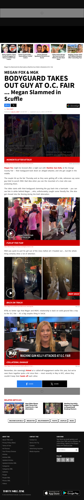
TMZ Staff (9, 109)
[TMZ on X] (8, 29)
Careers (32, 445)
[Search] (81, 40)
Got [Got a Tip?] (7, 35)
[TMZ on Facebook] (3, 29)
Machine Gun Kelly (16, 421)
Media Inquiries (34, 451)
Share (29, 384)
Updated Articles (7, 460)
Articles (4, 454)
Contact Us (33, 440)
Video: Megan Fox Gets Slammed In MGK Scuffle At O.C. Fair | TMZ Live (19, 366)
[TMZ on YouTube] (68, 460)
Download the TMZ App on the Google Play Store (71, 493)
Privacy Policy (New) (9, 443)
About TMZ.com (7, 440)
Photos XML (6, 480)
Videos (4, 483)
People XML (6, 478)
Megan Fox (31, 421)
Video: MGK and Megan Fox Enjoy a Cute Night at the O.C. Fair (18, 246)
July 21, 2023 (15, 112)
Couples (63, 421)
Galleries (5, 472)
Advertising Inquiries (36, 448)
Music (72, 421)
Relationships (43, 421)
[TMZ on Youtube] (13, 29)
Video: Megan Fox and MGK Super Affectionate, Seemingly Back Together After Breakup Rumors (19, 306)
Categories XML (7, 469)
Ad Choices (6, 448)
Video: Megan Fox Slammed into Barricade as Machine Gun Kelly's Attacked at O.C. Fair (19, 163)
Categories (5, 466)
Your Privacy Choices (9, 451)
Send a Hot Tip (34, 443)
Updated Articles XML (9, 463)
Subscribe (76, 450)
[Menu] (3, 40)
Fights (54, 421)
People (4, 475)
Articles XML (6, 457)
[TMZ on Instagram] (18, 29)
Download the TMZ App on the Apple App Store (52, 493)
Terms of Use (6, 445)
